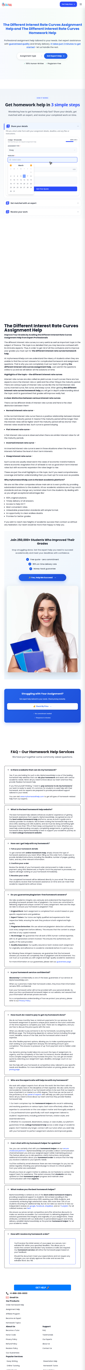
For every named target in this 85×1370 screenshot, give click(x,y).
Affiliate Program (13, 1307)
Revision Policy (12, 1342)
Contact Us (47, 1342)
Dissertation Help (50, 1354)
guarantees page (64, 955)
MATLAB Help (12, 1363)
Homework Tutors (50, 1359)
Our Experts (47, 1333)
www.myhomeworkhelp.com (32, 790)
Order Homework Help (15, 1298)
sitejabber (49, 1199)
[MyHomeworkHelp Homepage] (11, 4)
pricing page (14, 1063)
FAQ (44, 1324)
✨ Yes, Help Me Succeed (42, 571)
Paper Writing (48, 1363)
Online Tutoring (13, 1359)
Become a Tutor (12, 1324)
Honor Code (11, 1328)
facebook (40, 1199)
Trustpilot (64, 1199)
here (29, 1202)
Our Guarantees (12, 1346)
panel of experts (34, 1088)
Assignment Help (13, 1303)
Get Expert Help (54, 56)
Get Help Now (69, 4)
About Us (46, 1337)
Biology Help (48, 1368)
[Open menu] (80, 4)
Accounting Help (13, 1368)
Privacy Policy (24, 994)
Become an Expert (13, 1312)
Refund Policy (11, 1337)
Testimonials (47, 1328)
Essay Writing (12, 1354)
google (32, 1199)
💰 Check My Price (42, 699)
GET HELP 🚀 (42, 1281)
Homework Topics (13, 1316)
